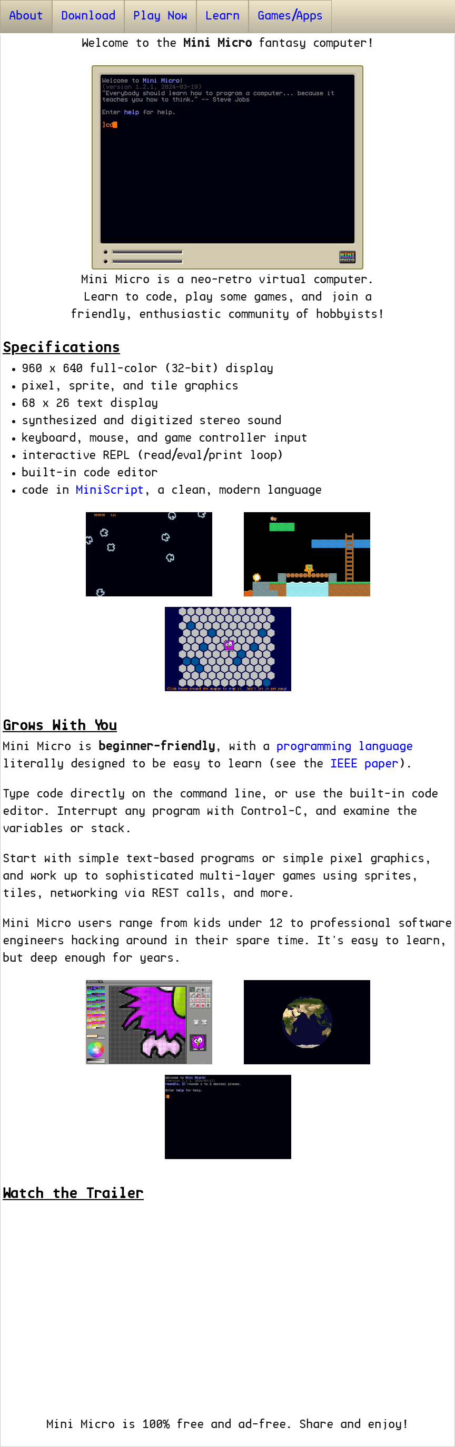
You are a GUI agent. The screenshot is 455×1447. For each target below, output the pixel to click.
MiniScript (110, 490)
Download (88, 16)
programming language (344, 747)
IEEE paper (364, 764)
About (26, 16)
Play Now (160, 16)
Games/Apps (290, 16)
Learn (222, 16)
